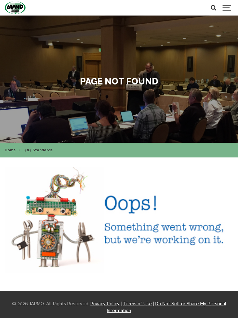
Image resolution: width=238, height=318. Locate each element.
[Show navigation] (227, 8)
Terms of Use (137, 303)
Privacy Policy (105, 303)
